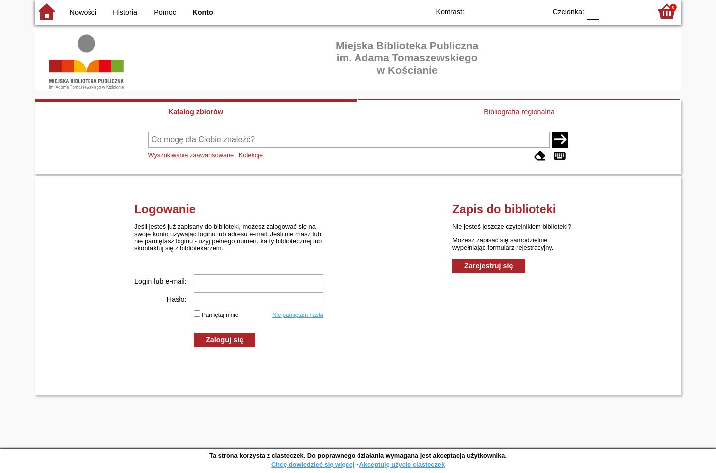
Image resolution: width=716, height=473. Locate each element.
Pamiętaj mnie (220, 315)
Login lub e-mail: (160, 281)
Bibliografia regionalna (519, 112)
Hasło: (177, 299)
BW (495, 11)
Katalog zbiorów (195, 112)
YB (516, 11)
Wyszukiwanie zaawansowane (191, 155)
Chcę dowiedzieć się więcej (312, 464)
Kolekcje (251, 155)
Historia (125, 12)
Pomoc (165, 12)
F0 (592, 11)
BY (536, 11)
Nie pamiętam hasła (297, 315)
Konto (202, 12)
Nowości (83, 12)
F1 (610, 11)
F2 (632, 11)
